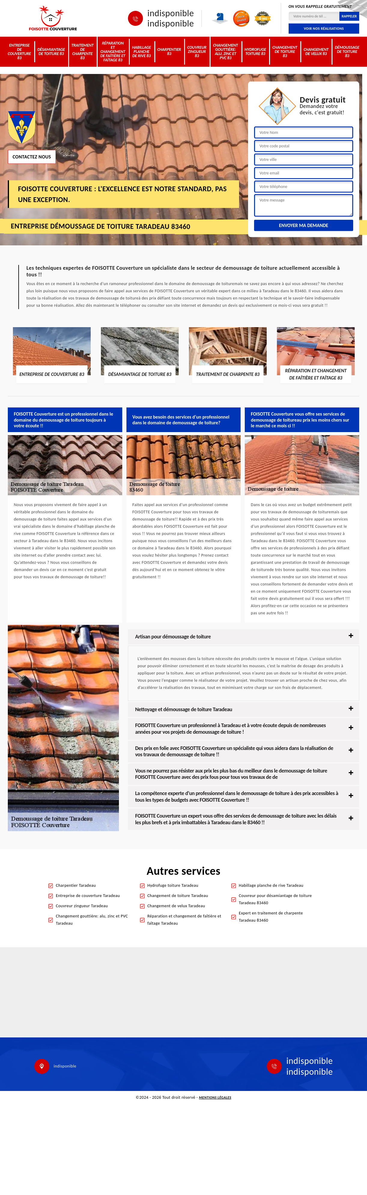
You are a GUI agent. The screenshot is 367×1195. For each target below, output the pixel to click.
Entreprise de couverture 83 (19, 51)
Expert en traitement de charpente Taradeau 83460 (271, 917)
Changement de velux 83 (316, 51)
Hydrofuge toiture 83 (255, 51)
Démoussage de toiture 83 (347, 51)
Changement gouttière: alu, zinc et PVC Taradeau (92, 920)
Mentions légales (215, 1097)
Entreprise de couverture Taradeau (88, 895)
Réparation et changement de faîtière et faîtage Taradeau (184, 920)
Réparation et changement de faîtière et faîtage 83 (112, 52)
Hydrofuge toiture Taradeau (173, 885)
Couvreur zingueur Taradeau (82, 905)
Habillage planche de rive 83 (141, 51)
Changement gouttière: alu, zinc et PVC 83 (225, 51)
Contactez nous (32, 156)
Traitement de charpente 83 (82, 51)
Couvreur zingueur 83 (196, 51)
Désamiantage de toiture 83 (51, 51)
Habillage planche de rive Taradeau (271, 885)
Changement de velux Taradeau (176, 905)
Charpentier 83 (169, 51)
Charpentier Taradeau (76, 885)
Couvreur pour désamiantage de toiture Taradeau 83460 (275, 899)
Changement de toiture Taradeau (177, 895)
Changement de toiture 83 (284, 51)
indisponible (170, 13)
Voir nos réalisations (324, 28)
